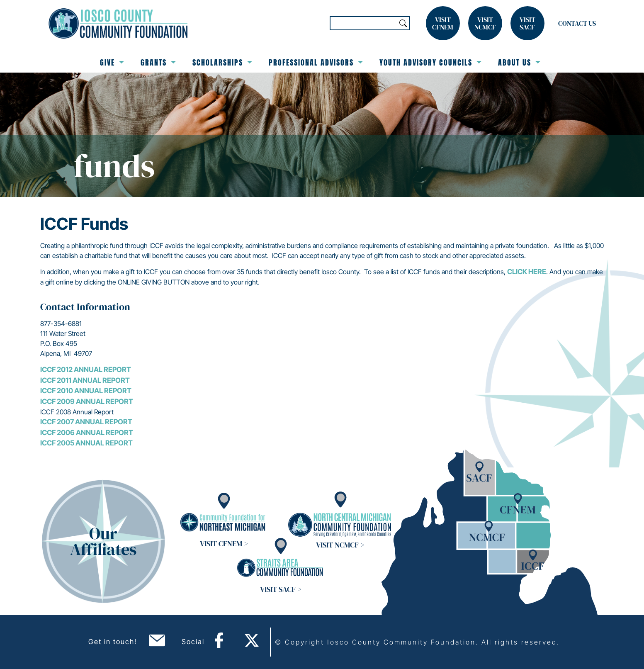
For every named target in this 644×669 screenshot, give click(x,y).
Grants (158, 62)
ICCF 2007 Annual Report (86, 422)
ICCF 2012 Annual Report (85, 369)
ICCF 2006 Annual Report (86, 432)
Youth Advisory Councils (430, 62)
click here (526, 272)
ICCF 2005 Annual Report (86, 443)
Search (403, 23)
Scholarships (222, 62)
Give (112, 62)
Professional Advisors (316, 62)
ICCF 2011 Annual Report (85, 380)
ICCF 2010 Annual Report (86, 391)
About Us (519, 62)
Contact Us (577, 23)
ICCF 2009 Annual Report (86, 401)
